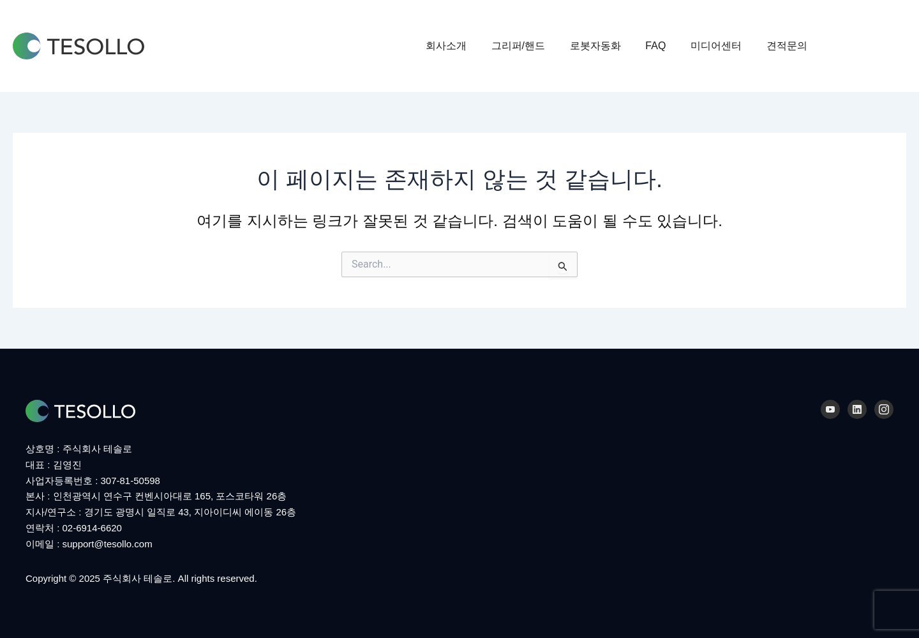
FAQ (666, 45)
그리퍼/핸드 (537, 45)
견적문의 (788, 45)
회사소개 (469, 45)
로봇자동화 (610, 45)
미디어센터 (722, 45)
